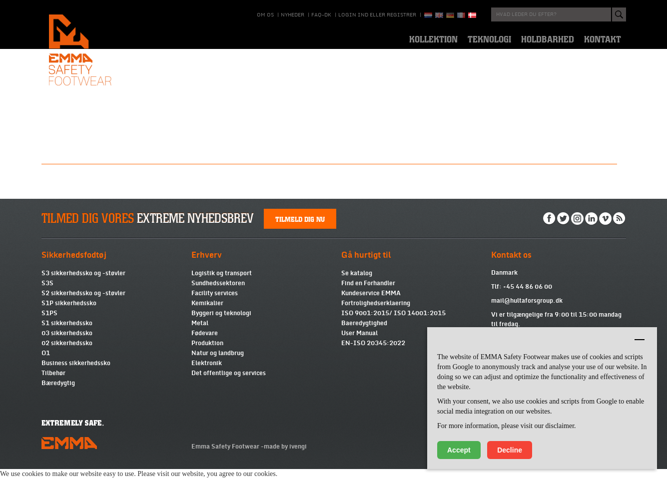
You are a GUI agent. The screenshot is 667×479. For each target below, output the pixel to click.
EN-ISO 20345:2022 (373, 353)
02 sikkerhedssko (66, 353)
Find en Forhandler (368, 293)
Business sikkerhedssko (75, 373)
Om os (265, 14)
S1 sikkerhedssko (66, 333)
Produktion (207, 353)
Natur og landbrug (217, 363)
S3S (47, 293)
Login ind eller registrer (377, 14)
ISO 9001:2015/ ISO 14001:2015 (393, 323)
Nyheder (292, 14)
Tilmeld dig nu (300, 229)
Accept (459, 450)
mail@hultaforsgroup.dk (527, 311)
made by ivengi (285, 456)
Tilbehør (53, 383)
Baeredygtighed (364, 333)
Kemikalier (207, 313)
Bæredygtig (58, 393)
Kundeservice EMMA (371, 303)
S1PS (49, 323)
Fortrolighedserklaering (375, 313)
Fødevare (204, 343)
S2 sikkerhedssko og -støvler (83, 303)
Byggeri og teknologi (221, 323)
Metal (199, 333)
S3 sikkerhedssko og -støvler (83, 283)
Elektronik (206, 373)
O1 (45, 363)
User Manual (359, 343)
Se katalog (356, 283)
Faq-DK (321, 14)
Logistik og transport (221, 283)
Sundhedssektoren (218, 293)
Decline (509, 450)
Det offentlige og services (228, 383)
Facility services (214, 303)
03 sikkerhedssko (66, 343)
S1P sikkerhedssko (68, 313)
